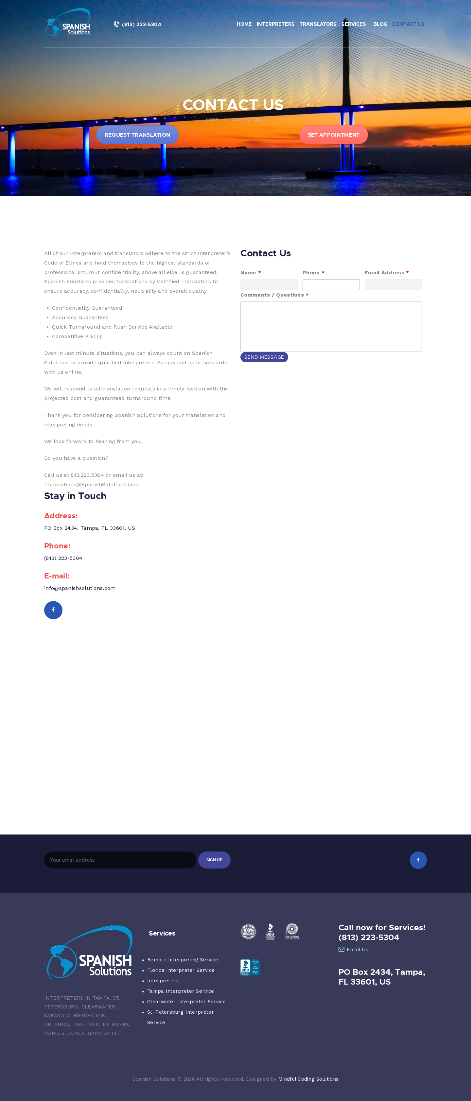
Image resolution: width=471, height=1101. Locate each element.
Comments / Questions (274, 295)
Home (212, 119)
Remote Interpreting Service (182, 960)
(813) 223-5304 (63, 558)
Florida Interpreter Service (181, 970)
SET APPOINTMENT (334, 134)
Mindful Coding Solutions (308, 1079)
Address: (61, 515)
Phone (314, 272)
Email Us (353, 950)
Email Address (387, 272)
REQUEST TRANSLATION (137, 134)
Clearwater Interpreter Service (186, 1002)
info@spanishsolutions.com (80, 588)
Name (250, 272)
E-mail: (57, 575)
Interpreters (163, 981)
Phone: (57, 545)
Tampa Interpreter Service (180, 991)
